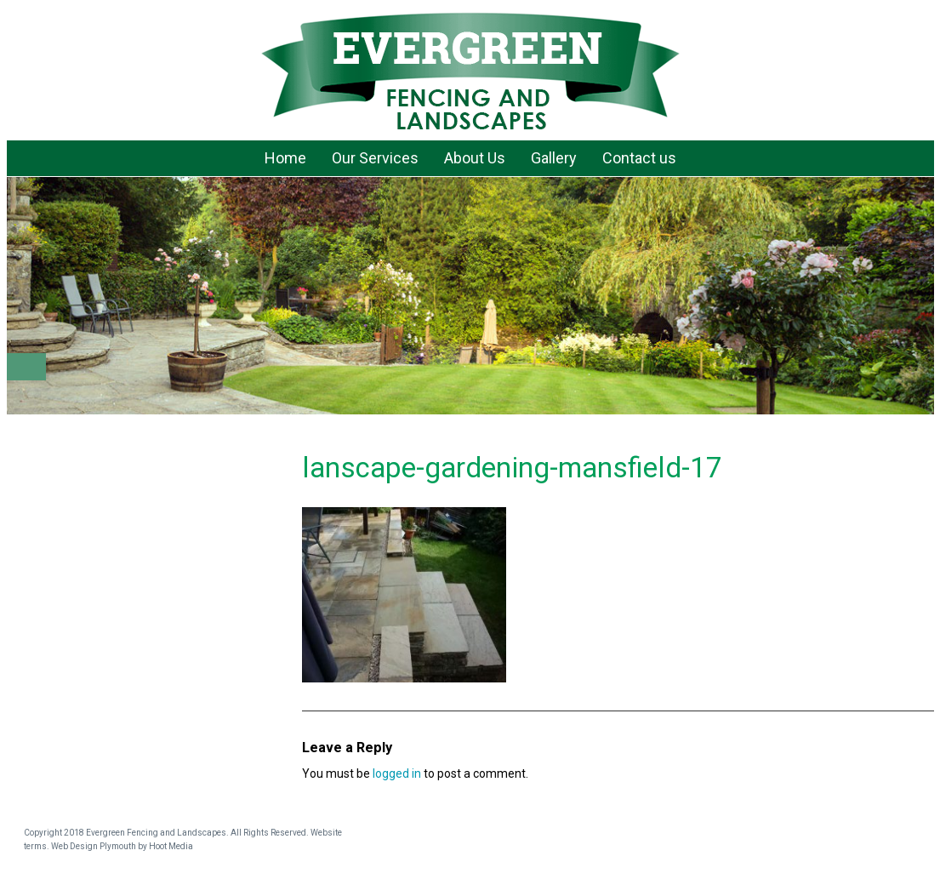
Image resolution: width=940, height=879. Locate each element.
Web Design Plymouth (93, 846)
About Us (474, 158)
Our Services (375, 158)
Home (285, 158)
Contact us (639, 158)
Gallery (554, 158)
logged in (397, 773)
